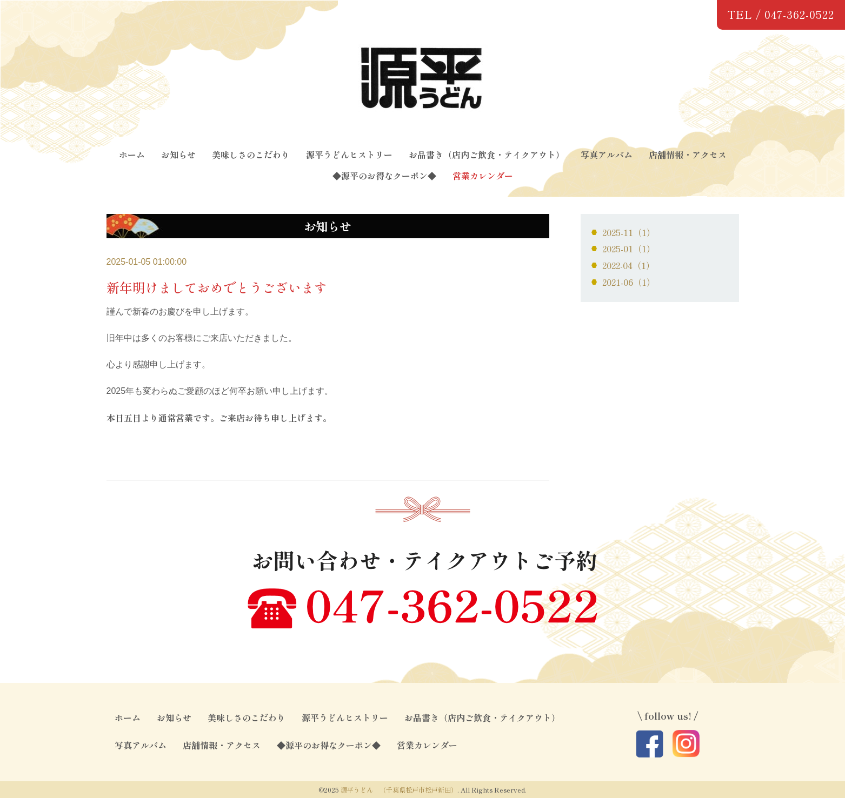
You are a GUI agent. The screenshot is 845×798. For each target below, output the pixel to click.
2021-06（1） (628, 282)
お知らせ (178, 154)
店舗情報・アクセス (688, 154)
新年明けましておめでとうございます (217, 287)
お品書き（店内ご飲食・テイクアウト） (486, 154)
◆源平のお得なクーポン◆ (384, 175)
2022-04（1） (628, 265)
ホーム (132, 154)
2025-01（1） (628, 248)
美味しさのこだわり (251, 154)
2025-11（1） (628, 232)
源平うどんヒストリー (349, 154)
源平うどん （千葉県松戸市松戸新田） (399, 789)
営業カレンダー (483, 175)
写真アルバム (607, 154)
